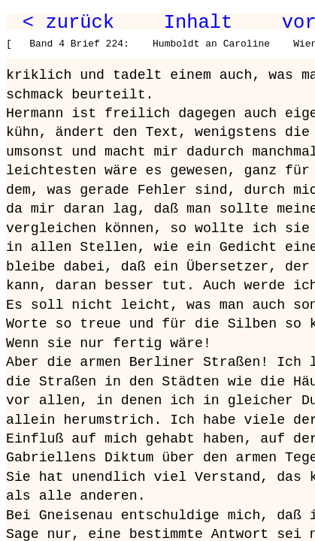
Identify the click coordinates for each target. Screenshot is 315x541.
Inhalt (198, 22)
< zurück (68, 22)
